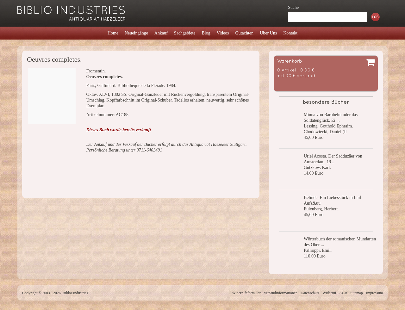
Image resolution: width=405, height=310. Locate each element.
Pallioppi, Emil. (318, 250)
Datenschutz (310, 293)
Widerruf (329, 293)
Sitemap (356, 293)
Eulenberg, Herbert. (321, 209)
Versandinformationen (280, 293)
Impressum (374, 293)
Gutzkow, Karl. (317, 167)
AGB (343, 293)
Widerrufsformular (246, 293)
